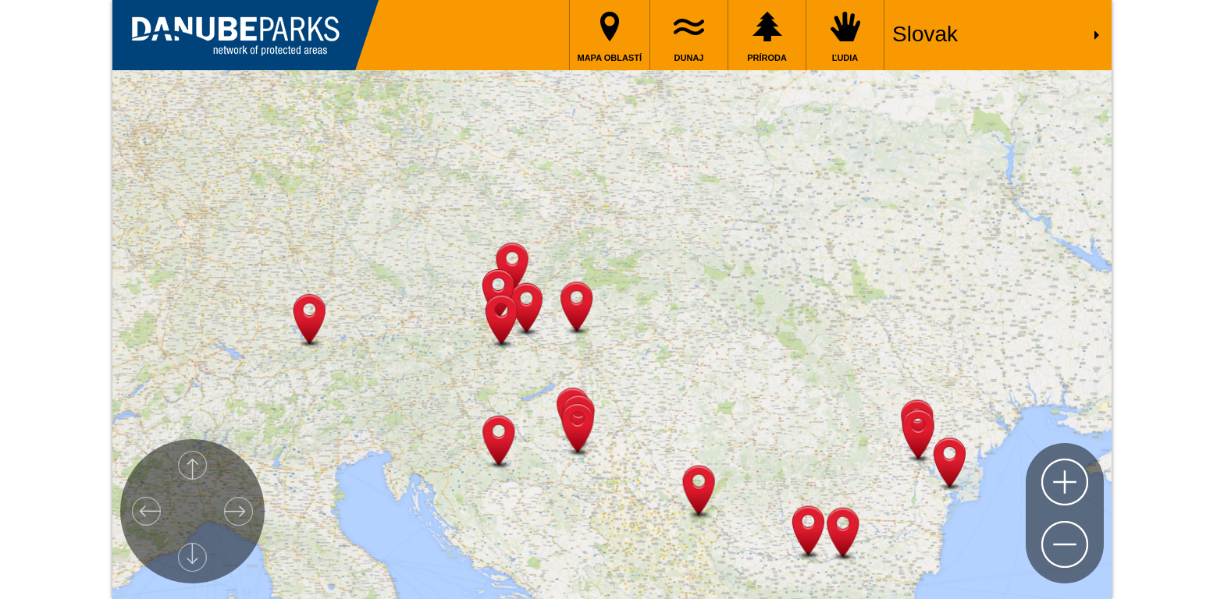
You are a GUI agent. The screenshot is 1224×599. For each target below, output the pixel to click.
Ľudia (845, 57)
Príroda (767, 57)
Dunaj (689, 57)
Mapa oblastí (610, 57)
